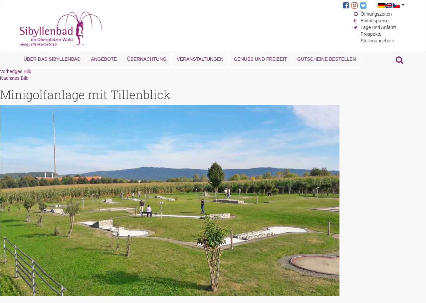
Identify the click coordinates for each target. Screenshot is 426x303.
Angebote (104, 59)
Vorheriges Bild (15, 71)
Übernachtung (146, 59)
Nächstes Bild (14, 78)
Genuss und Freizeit (260, 59)
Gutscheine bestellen (326, 59)
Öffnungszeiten (376, 14)
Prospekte (370, 34)
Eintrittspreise (374, 20)
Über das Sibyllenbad (52, 59)
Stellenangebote (377, 40)
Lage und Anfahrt (378, 27)
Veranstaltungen (200, 59)
